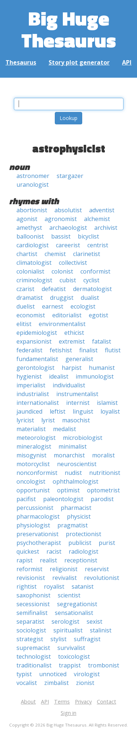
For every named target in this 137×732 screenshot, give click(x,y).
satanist (83, 586)
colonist (62, 271)
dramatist (29, 298)
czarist (25, 289)
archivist (105, 228)
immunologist (95, 376)
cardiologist (32, 245)
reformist (29, 569)
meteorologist (36, 438)
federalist (29, 350)
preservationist (37, 534)
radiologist (83, 551)
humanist (102, 368)
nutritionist (104, 473)
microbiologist (82, 438)
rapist (24, 560)
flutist (113, 350)
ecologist (83, 306)
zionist (85, 683)
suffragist (87, 639)
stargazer (70, 176)
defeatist (54, 289)
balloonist (30, 236)
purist (107, 543)
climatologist (34, 263)
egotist (98, 315)
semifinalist (31, 613)
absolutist (68, 210)
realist (48, 560)
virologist (87, 674)
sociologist (31, 630)
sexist (94, 621)
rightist (26, 586)
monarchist (69, 455)
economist (30, 315)
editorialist (66, 315)
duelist (25, 306)
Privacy (83, 701)
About (28, 701)
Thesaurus (20, 62)
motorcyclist (33, 464)
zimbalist (56, 683)
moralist (103, 455)
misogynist (31, 455)
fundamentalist (37, 359)
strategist (29, 639)
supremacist (33, 648)
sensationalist (74, 613)
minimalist (72, 446)
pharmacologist (38, 516)
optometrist (103, 490)
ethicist (74, 333)
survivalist (71, 648)
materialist (31, 429)
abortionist (31, 210)
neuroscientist (76, 464)
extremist (72, 341)
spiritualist (68, 630)
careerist (68, 245)
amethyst (29, 228)
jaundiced (29, 411)
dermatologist (92, 289)
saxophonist (33, 595)
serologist (65, 621)
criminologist (34, 280)
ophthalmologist (75, 481)
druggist (61, 298)
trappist (70, 665)
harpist (71, 368)
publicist (79, 543)
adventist (101, 210)
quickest (27, 551)
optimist (68, 490)
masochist (76, 420)
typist (24, 674)
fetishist (61, 350)
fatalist (101, 341)
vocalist (26, 683)
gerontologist (35, 368)
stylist (58, 639)
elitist (23, 324)
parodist (102, 499)
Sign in (68, 712)
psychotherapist (38, 543)
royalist (54, 586)
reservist (97, 569)
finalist (88, 350)
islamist (107, 403)
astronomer (32, 176)
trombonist (103, 665)
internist (78, 403)
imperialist (30, 385)
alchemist (97, 219)
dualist (90, 298)
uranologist (32, 185)
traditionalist (34, 665)
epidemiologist (36, 333)
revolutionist (101, 578)
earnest (52, 306)
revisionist (30, 578)
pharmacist (76, 508)
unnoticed (52, 674)
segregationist (77, 604)
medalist (64, 429)
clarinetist (86, 254)
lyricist (25, 420)
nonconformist (36, 473)
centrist (97, 245)
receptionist (80, 560)
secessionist (33, 604)
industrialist (32, 394)
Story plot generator (79, 62)
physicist (79, 516)
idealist (58, 376)
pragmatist (72, 525)
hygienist (29, 376)
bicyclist (88, 236)
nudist (73, 473)
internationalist (37, 403)
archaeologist (68, 228)
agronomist (61, 219)
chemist (55, 254)
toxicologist (74, 656)
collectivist (73, 263)
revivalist (64, 578)
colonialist (30, 271)
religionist (63, 569)
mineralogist (33, 446)
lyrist (48, 420)
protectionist (83, 534)
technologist (33, 656)
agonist (26, 219)
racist (53, 551)
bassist (61, 236)
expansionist (34, 341)
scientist (69, 595)
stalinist (100, 630)
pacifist (26, 499)
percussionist (34, 508)
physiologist (33, 525)
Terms (62, 701)
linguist (83, 411)
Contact (106, 701)
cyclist (91, 280)
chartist (26, 254)
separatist (30, 621)
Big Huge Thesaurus (68, 29)
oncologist (30, 481)
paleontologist (63, 499)
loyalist (110, 411)
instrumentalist (77, 394)
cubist (68, 280)
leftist (57, 411)
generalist (79, 359)
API (127, 62)
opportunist (33, 490)
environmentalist (62, 324)
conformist (95, 271)
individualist (69, 385)
